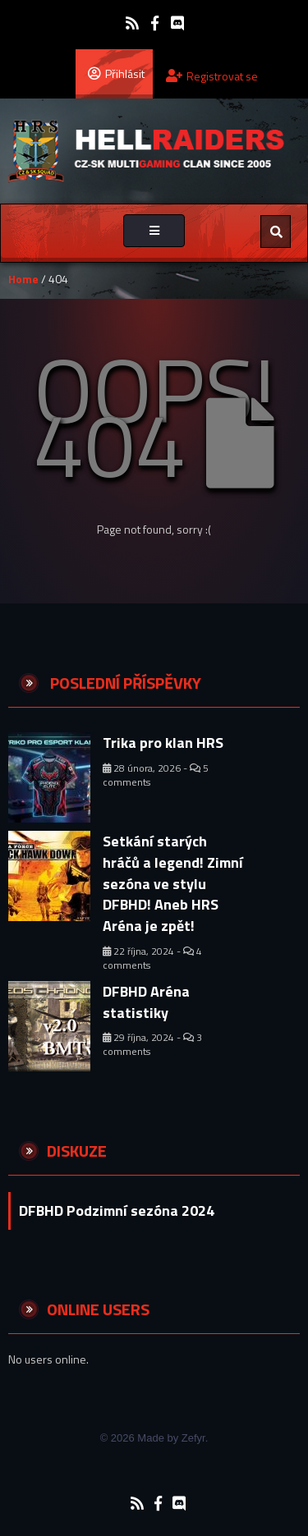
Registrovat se (212, 76)
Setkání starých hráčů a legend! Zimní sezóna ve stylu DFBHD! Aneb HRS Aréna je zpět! (173, 883)
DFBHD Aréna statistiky (146, 1002)
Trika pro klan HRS (163, 742)
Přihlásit (116, 73)
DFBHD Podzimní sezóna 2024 (116, 1210)
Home (23, 278)
